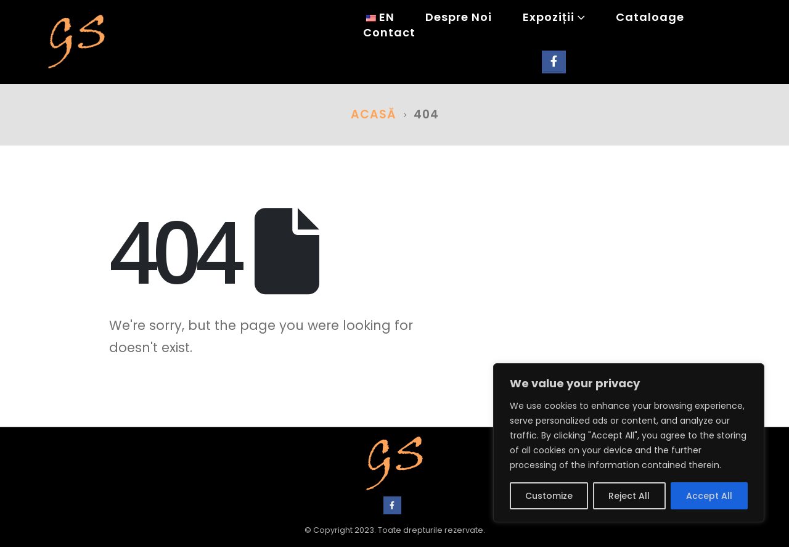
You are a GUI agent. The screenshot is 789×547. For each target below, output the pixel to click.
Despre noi (458, 17)
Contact (389, 33)
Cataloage (650, 17)
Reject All (629, 496)
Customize (549, 496)
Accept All (709, 496)
